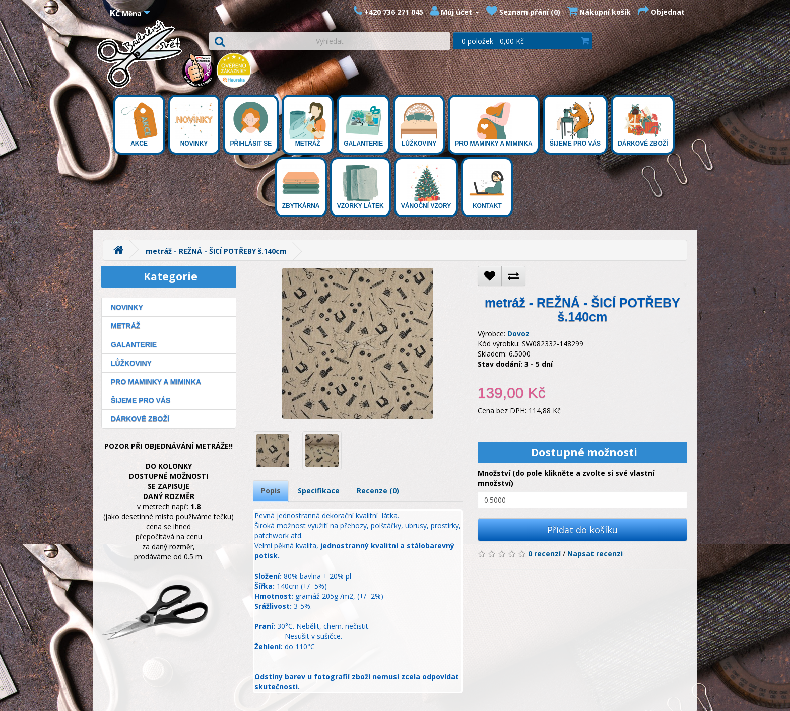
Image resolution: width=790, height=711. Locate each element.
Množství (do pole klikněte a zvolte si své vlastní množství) (566, 478)
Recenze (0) (378, 490)
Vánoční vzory (426, 186)
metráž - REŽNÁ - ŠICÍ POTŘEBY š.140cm (216, 251)
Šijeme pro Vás (575, 124)
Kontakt (487, 186)
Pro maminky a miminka (494, 124)
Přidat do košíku (582, 530)
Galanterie (363, 124)
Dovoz (518, 333)
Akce (139, 124)
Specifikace (319, 490)
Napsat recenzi (595, 553)
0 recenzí (544, 553)
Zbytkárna (301, 186)
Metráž (307, 124)
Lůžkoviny (419, 124)
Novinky (194, 124)
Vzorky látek (360, 186)
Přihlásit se (251, 124)
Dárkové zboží (643, 124)
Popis (271, 490)
